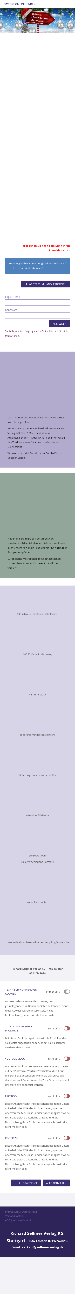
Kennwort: (11, 309)
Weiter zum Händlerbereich (46, 284)
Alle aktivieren (56, 1183)
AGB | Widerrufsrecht (18, 1220)
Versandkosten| (14, 1216)
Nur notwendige (26, 1183)
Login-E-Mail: (12, 297)
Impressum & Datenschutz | (22, 1211)
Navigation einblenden (19, 4)
